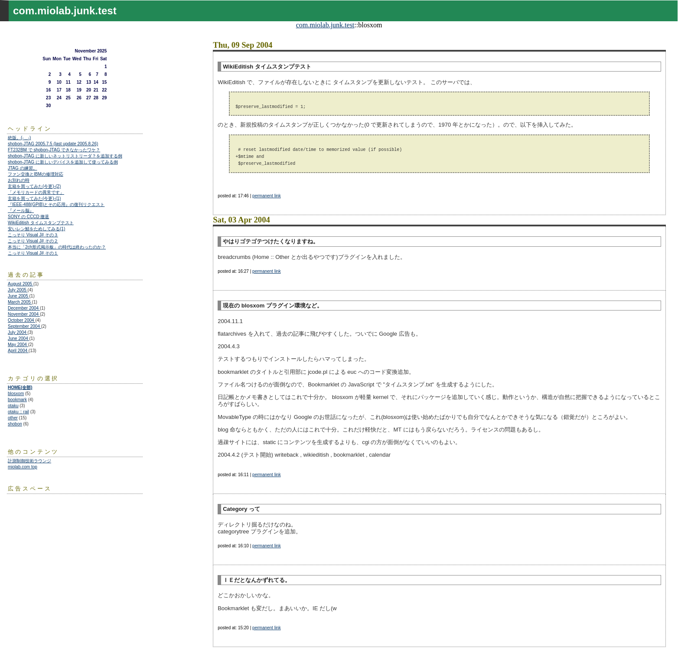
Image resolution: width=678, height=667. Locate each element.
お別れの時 (18, 180)
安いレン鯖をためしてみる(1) (36, 228)
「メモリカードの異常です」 (36, 192)
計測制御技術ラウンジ (29, 460)
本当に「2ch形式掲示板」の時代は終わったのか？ (57, 247)
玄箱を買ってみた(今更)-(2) (34, 186)
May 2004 (18, 344)
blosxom (16, 393)
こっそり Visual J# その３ (33, 234)
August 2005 (20, 283)
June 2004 (18, 338)
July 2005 (18, 290)
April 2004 (18, 350)
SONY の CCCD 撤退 (28, 216)
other (13, 417)
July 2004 (18, 332)
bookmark (17, 399)
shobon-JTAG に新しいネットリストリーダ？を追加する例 (65, 156)
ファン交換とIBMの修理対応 (35, 174)
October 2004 (21, 320)
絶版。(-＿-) (19, 137)
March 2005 (20, 302)
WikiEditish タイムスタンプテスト (41, 222)
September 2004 (24, 326)
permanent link (266, 195)
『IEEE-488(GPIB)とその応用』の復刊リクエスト (56, 204)
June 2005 (18, 296)
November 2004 (24, 314)
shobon (15, 424)
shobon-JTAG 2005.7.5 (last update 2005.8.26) (53, 143)
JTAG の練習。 (22, 168)
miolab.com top (22, 466)
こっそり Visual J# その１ (33, 253)
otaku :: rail (18, 411)
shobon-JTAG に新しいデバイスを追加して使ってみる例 (63, 162)
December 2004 (24, 308)
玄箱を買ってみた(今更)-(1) (34, 198)
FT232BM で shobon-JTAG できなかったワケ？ (54, 149)
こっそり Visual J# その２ (33, 241)
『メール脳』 (21, 210)
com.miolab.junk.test (325, 25)
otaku (13, 405)
